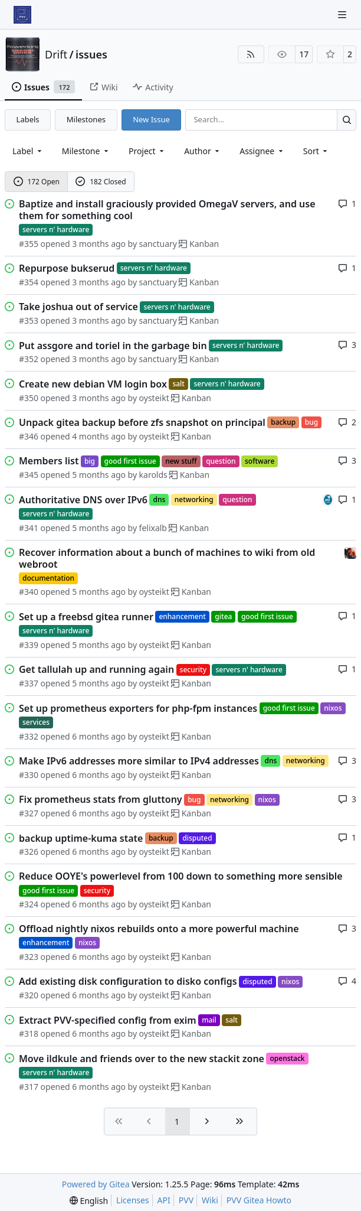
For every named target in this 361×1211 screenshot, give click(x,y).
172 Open (37, 182)
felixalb (153, 527)
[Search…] (346, 119)
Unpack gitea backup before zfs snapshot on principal (142, 422)
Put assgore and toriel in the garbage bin (113, 345)
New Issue (151, 119)
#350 (28, 397)
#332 (28, 736)
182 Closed (101, 182)
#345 (28, 474)
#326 (28, 851)
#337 (28, 683)
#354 (28, 282)
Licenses (132, 1200)
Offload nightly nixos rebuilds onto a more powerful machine (159, 929)
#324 (28, 904)
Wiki (210, 1200)
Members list (48, 461)
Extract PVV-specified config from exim (107, 1020)
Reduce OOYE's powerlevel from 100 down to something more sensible (181, 876)
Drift (56, 54)
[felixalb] (328, 498)
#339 (28, 644)
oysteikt (154, 397)
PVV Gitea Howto (259, 1200)
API (163, 1200)
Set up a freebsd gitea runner (86, 617)
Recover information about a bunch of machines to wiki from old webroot (167, 558)
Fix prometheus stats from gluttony (100, 799)
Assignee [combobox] (262, 151)
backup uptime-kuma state (81, 838)
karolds (153, 474)
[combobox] (28, 151)
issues (91, 54)
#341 (28, 527)
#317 (28, 1086)
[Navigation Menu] (343, 14)
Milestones (86, 119)
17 (304, 54)
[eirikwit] (350, 552)
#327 (28, 813)
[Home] (22, 14)
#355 (28, 243)
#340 (28, 591)
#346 (28, 436)
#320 (28, 995)
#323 (28, 956)
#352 (28, 358)
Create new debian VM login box (93, 384)
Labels (28, 119)
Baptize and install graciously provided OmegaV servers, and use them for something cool (167, 210)
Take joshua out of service (78, 306)
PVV (186, 1200)
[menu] (316, 151)
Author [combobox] (202, 151)
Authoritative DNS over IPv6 (83, 500)
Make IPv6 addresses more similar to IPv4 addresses (139, 761)
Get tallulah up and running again (96, 669)
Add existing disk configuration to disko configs (128, 981)
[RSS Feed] (251, 54)
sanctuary (158, 243)
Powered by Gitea (96, 1184)
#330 (28, 774)
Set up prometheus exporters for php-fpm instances (138, 708)
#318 (28, 1033)
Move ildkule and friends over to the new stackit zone (141, 1058)
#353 (28, 320)
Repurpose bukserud (66, 268)
